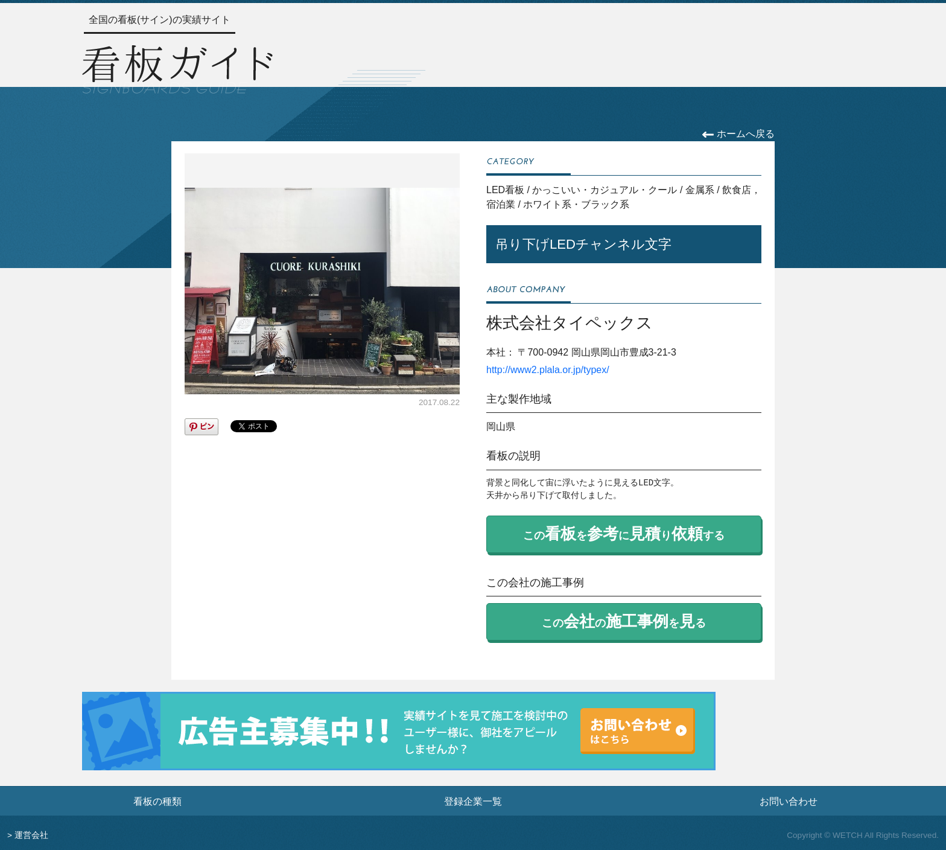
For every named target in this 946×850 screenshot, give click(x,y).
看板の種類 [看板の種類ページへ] (157, 801)
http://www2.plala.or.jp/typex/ (547, 370)
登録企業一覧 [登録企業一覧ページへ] (473, 801)
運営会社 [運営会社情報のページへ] (31, 835)
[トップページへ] (177, 67)
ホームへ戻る (738, 134)
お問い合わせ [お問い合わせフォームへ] (788, 801)
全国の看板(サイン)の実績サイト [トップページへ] (159, 19)
